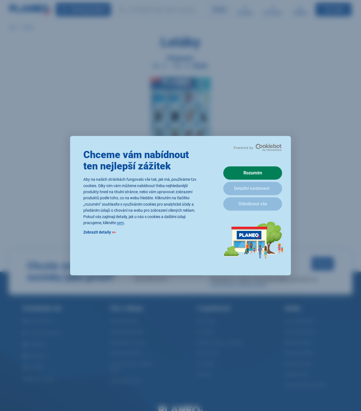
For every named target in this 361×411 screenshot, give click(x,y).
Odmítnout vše (252, 203)
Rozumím (252, 173)
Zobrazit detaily (99, 232)
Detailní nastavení (251, 188)
